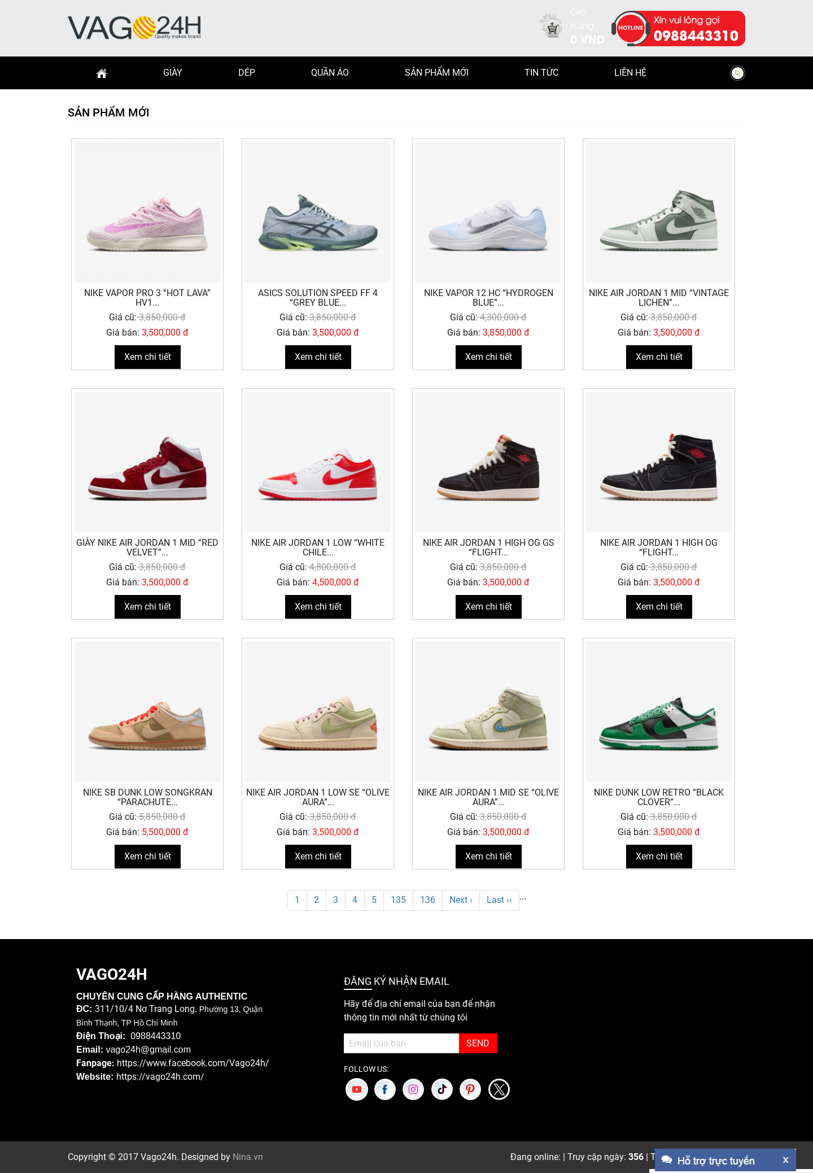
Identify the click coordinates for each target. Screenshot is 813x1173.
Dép (246, 72)
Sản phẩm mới (437, 72)
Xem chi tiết (147, 356)
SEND (477, 1043)
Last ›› (499, 899)
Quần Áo (330, 72)
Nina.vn (248, 1157)
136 (427, 899)
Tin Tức (541, 72)
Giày (172, 72)
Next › (461, 899)
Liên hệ (630, 72)
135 (398, 899)
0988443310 (696, 34)
